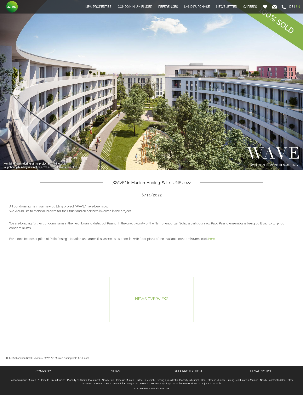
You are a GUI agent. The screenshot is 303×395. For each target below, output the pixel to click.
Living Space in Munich (137, 383)
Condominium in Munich (23, 380)
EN (298, 6)
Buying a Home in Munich (109, 383)
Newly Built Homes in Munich (118, 380)
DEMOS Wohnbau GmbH (19, 358)
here (211, 239)
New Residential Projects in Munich (202, 383)
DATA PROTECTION (188, 371)
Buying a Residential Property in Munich (178, 380)
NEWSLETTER (226, 6)
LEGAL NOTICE (261, 371)
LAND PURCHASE (197, 6)
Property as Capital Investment (83, 380)
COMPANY (43, 371)
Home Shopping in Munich (166, 383)
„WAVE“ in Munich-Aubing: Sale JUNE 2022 (66, 358)
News (38, 358)
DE (291, 6)
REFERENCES (168, 6)
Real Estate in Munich (213, 380)
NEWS (115, 371)
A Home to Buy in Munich (51, 380)
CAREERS (250, 6)
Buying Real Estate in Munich (242, 380)
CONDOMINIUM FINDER (135, 6)
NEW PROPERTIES (98, 6)
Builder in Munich (145, 380)
